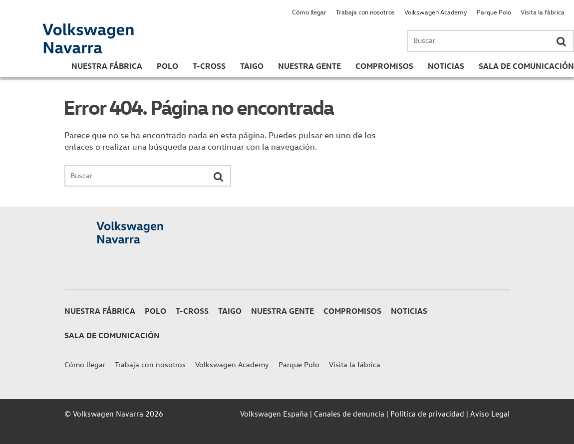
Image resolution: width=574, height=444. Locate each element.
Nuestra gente (309, 66)
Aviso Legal (490, 414)
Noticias (446, 66)
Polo (167, 66)
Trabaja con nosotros (365, 11)
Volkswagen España (274, 414)
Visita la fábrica (543, 11)
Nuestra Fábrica (106, 66)
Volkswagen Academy (435, 11)
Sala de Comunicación (526, 66)
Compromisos (384, 66)
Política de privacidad (427, 414)
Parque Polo (494, 11)
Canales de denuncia (349, 414)
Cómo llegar (309, 11)
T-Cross (209, 66)
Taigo (252, 66)
